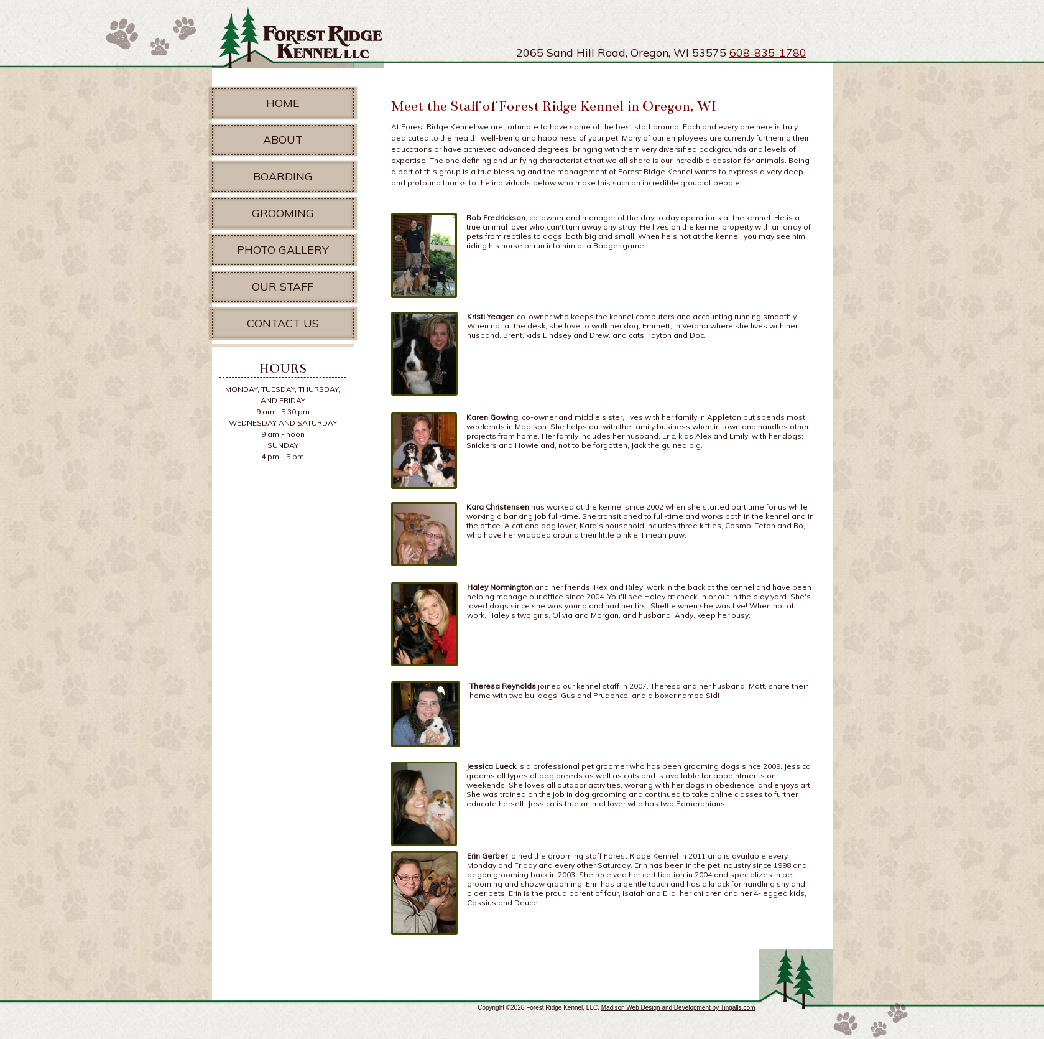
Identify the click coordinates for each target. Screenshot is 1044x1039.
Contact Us (283, 323)
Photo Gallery (283, 250)
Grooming (283, 213)
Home (283, 103)
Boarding (283, 176)
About (283, 140)
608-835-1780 (767, 52)
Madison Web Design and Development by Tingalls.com (678, 1007)
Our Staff (282, 286)
